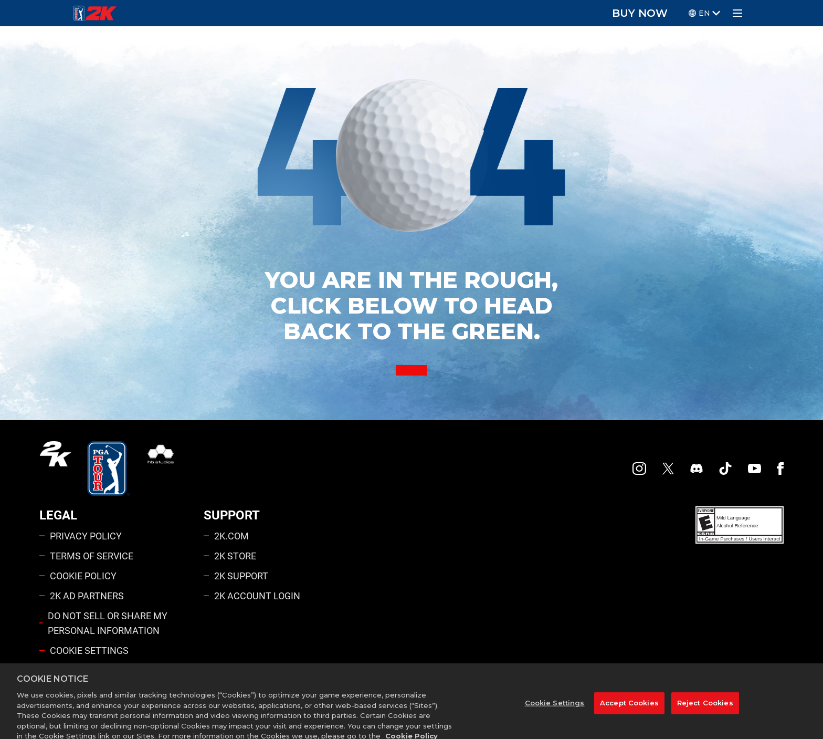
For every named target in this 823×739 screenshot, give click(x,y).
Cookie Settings (89, 650)
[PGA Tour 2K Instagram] (639, 468)
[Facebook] (780, 468)
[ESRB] (739, 525)
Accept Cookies (629, 711)
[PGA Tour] (108, 468)
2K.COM (231, 535)
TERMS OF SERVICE (91, 555)
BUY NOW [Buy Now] (640, 13)
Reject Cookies (705, 711)
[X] (668, 468)
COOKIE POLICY (83, 575)
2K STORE (235, 555)
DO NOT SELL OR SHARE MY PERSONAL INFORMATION (107, 623)
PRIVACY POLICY (86, 535)
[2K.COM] (55, 468)
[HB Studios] (160, 468)
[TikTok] (725, 468)
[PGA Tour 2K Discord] (696, 468)
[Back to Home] (411, 370)
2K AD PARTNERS (87, 595)
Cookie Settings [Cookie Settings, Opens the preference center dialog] (555, 711)
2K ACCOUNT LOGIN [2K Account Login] (257, 595)
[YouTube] (755, 468)
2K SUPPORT (241, 575)
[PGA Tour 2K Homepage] (95, 13)
